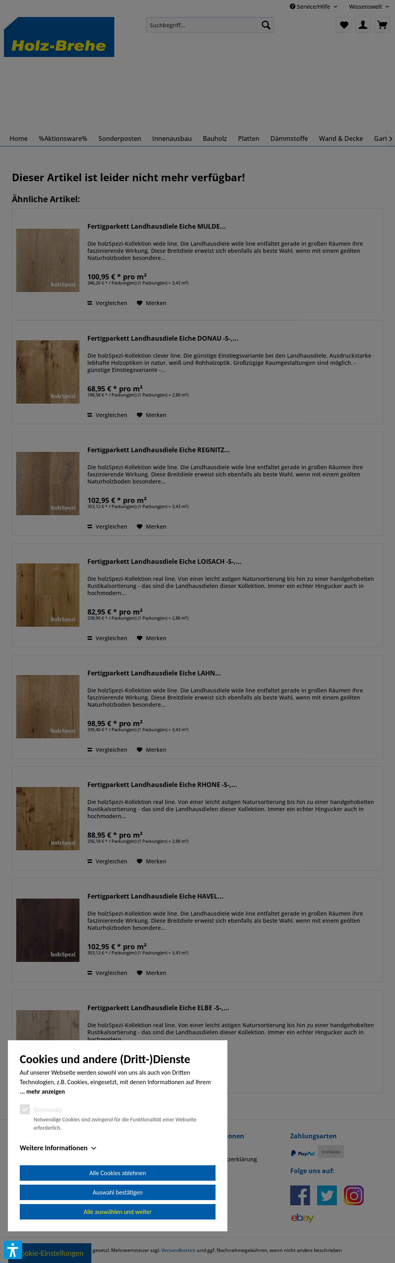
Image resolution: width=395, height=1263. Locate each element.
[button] (13, 1250)
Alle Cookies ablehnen (117, 1173)
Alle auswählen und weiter (118, 1212)
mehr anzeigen (45, 1091)
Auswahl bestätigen (117, 1192)
